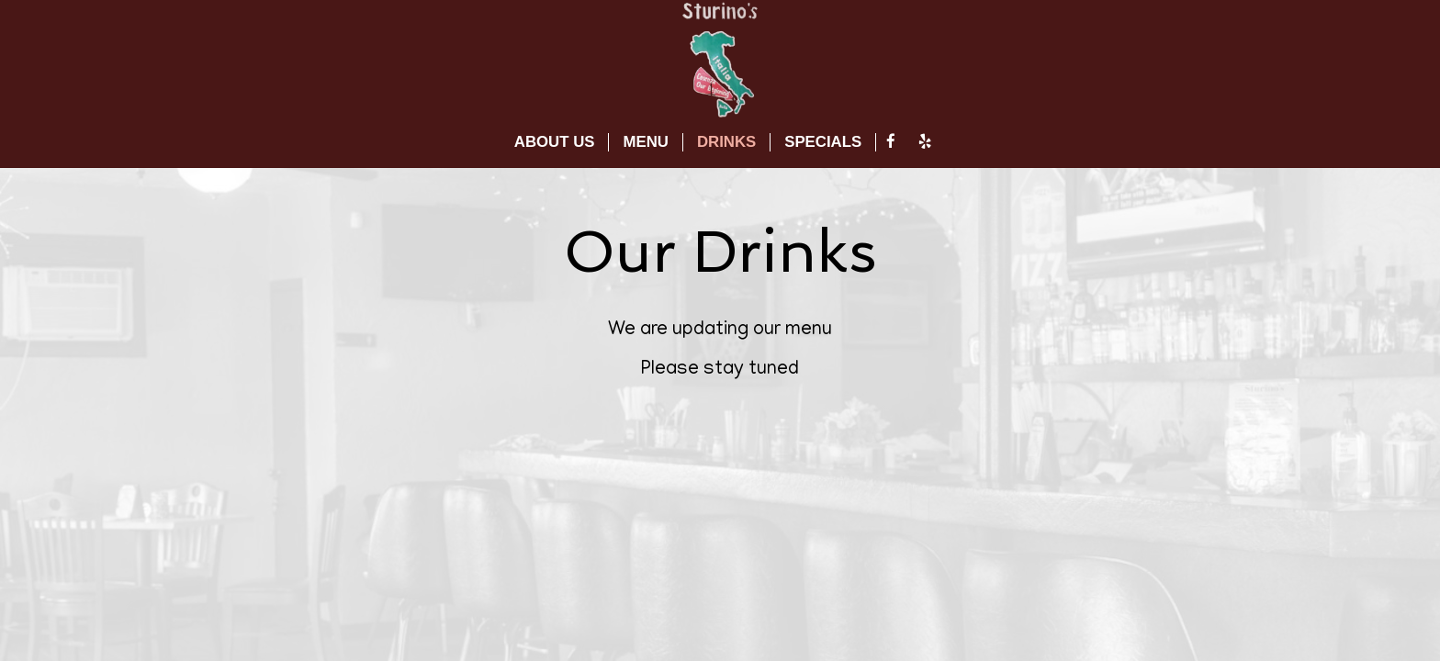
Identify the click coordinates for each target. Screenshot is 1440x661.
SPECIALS (822, 142)
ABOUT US (554, 142)
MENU (645, 142)
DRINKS (726, 142)
